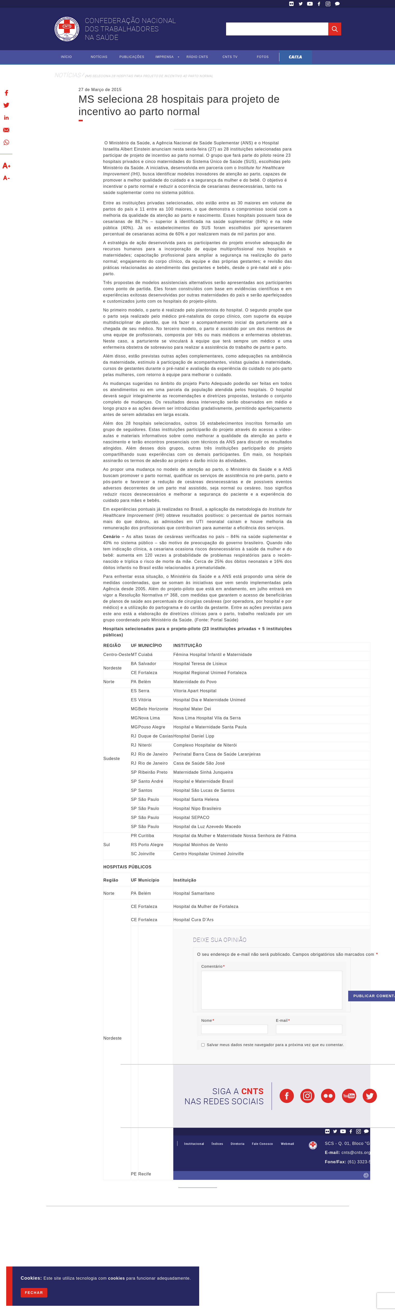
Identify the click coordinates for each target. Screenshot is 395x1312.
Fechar (34, 1293)
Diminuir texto (6, 178)
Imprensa (164, 57)
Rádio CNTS (197, 57)
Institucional (194, 1144)
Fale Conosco (337, 4)
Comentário (213, 966)
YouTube (310, 4)
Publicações (131, 57)
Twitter (301, 4)
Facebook (319, 4)
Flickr (291, 4)
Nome (207, 1020)
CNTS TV (230, 57)
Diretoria (237, 1144)
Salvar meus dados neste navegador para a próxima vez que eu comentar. (275, 1045)
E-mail (283, 1020)
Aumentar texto (6, 165)
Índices (217, 1144)
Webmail (287, 1144)
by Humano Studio (366, 1175)
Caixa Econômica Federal (295, 57)
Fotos (263, 57)
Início (66, 57)
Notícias (99, 57)
